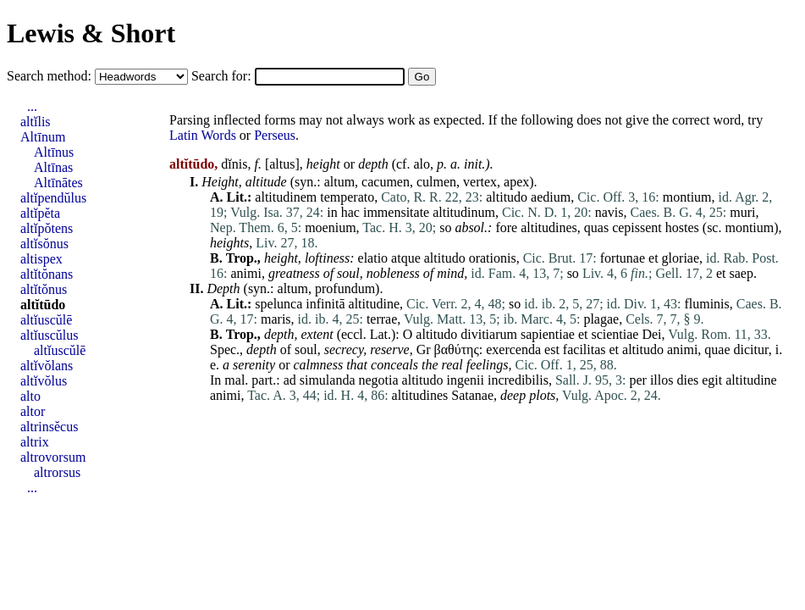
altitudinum (464, 212)
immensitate (396, 212)
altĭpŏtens (46, 228)
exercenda (513, 349)
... (32, 106)
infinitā (325, 304)
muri (742, 212)
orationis (492, 258)
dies (687, 380)
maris (276, 319)
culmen (436, 182)
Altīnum (42, 137)
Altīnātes (58, 182)
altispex (41, 259)
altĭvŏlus (43, 381)
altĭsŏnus (44, 243)
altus (282, 164)
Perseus (274, 135)
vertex (480, 182)
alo (421, 164)
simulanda (328, 380)
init (473, 164)
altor (32, 411)
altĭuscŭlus (49, 335)
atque (406, 258)
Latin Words (202, 135)
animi (245, 273)
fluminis (706, 304)
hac (350, 212)
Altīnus (54, 152)
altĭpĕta (40, 213)
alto (30, 396)
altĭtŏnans (46, 274)
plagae (601, 319)
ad (290, 380)
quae (717, 349)
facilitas (584, 349)
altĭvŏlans (46, 365)
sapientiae (548, 334)
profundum (345, 288)
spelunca (278, 304)
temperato (347, 197)
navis (609, 212)
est (552, 349)
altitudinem (286, 197)
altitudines (549, 227)
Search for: (223, 76)
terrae (382, 319)
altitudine (374, 304)
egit (712, 380)
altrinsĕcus (49, 426)
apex (516, 182)
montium (687, 197)
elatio (373, 258)
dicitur (751, 349)
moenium (330, 227)
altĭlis (35, 121)
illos (662, 380)
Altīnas (53, 167)
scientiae (614, 334)
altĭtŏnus (43, 289)
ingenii (465, 380)
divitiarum (488, 334)
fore (506, 227)
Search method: (51, 76)
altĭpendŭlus (53, 198)
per (637, 380)
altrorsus (57, 472)
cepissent (637, 227)
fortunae (622, 258)
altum (339, 182)
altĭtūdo (42, 304)
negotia (379, 380)
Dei (651, 334)
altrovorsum (52, 457)
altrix (34, 442)
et (653, 258)
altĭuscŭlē (46, 320)
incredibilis (518, 380)
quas (596, 227)
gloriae (680, 258)
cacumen (385, 182)
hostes (682, 227)
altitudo (506, 197)
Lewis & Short (91, 33)
